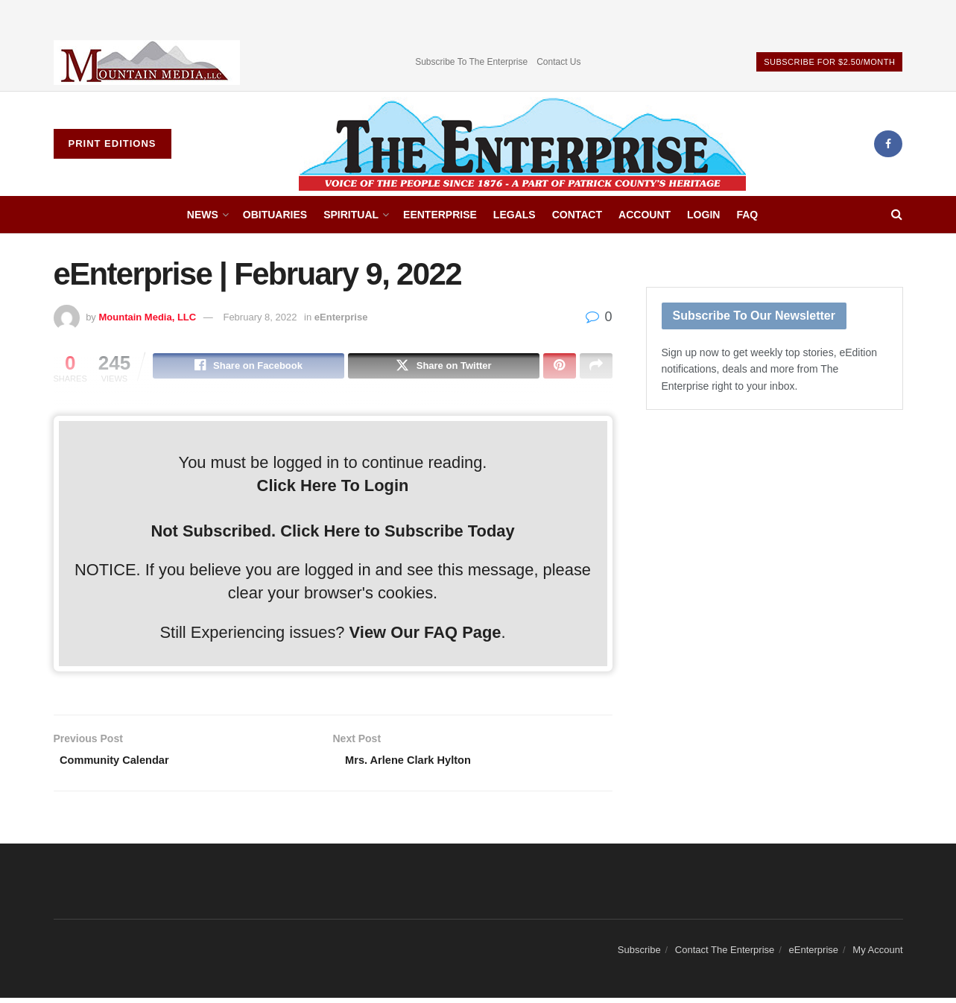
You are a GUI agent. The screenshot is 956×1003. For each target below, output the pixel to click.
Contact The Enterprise (724, 955)
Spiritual (351, 215)
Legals (514, 215)
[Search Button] (896, 214)
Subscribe (639, 955)
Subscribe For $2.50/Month (829, 61)
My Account (877, 955)
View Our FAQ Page (425, 634)
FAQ (747, 215)
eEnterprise (440, 215)
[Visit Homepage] (522, 144)
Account (644, 215)
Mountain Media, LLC (147, 317)
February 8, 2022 (260, 317)
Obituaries (275, 215)
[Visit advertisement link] (147, 62)
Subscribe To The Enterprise (471, 62)
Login (703, 215)
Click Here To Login (333, 487)
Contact (577, 215)
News (202, 215)
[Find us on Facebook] (888, 143)
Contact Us (558, 62)
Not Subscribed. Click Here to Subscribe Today (332, 533)
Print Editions (112, 143)
